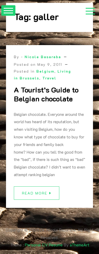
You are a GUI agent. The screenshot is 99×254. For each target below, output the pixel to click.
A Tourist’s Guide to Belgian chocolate (46, 94)
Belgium (45, 71)
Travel (49, 77)
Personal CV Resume (44, 244)
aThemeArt (79, 244)
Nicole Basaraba (43, 56)
